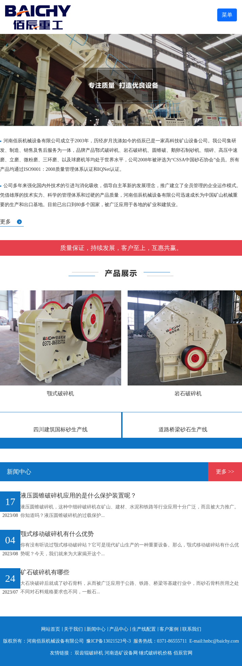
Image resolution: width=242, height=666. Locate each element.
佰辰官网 (182, 652)
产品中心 (118, 629)
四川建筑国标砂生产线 (60, 429)
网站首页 (50, 629)
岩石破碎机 (188, 393)
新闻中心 (96, 629)
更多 (5, 221)
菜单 (227, 15)
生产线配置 (144, 629)
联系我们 (191, 629)
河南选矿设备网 (121, 652)
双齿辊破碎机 (89, 652)
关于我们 (73, 629)
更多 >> (225, 471)
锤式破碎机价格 (155, 652)
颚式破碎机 (60, 393)
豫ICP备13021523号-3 (108, 641)
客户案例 (169, 629)
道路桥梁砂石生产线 (183, 429)
